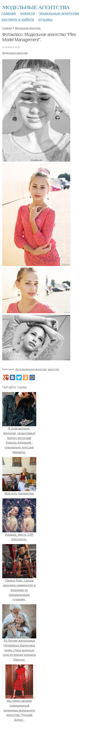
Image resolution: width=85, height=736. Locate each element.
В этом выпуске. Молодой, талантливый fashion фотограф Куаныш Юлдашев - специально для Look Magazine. (19, 438)
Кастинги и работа (18, 19)
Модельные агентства (35, 7)
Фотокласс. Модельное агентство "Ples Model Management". (39, 37)
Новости (27, 13)
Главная (9, 13)
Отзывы (45, 19)
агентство (53, 369)
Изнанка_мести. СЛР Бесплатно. (19, 534)
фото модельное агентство (31, 369)
